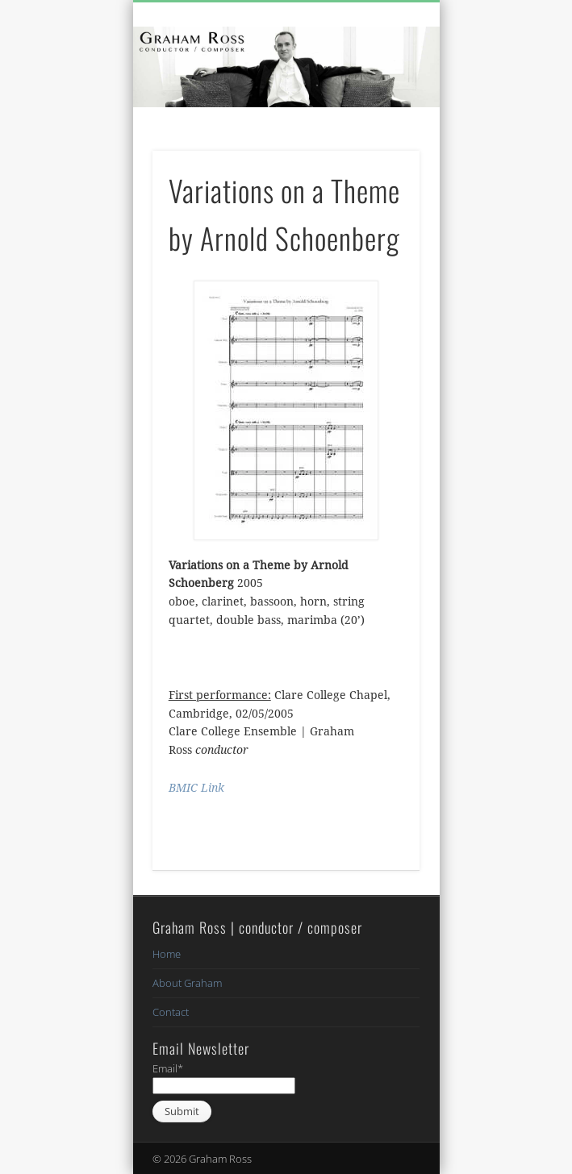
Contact (170, 1012)
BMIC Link (196, 787)
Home (166, 954)
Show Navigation (380, 144)
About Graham (187, 983)
